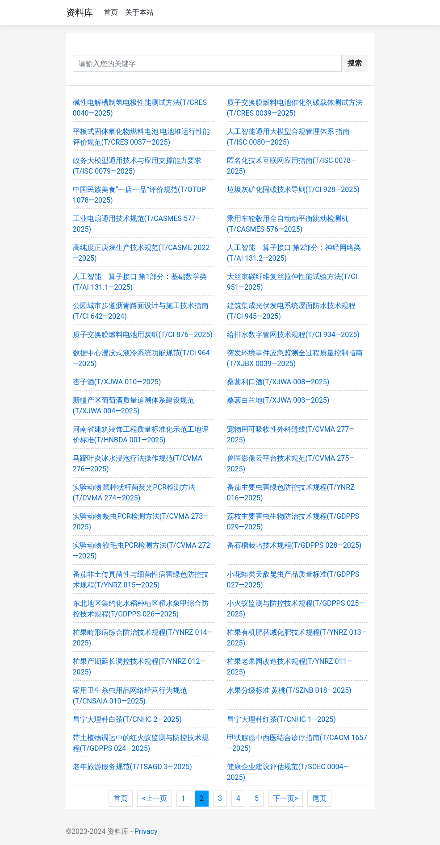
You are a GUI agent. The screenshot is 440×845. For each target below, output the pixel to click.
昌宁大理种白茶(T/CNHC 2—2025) (127, 719)
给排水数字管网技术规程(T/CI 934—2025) (293, 334)
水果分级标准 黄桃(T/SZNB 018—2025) (289, 690)
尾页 (319, 798)
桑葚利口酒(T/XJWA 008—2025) (278, 382)
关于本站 (139, 12)
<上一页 (154, 798)
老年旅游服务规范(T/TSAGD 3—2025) (132, 766)
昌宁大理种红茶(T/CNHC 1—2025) (281, 719)
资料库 (79, 12)
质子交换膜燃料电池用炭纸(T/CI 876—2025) (143, 334)
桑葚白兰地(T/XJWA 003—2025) (278, 400)
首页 (111, 12)
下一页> (285, 798)
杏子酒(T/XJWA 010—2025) (117, 382)
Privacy (146, 831)
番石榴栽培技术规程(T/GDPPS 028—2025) (294, 545)
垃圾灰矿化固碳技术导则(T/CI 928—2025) (293, 189)
